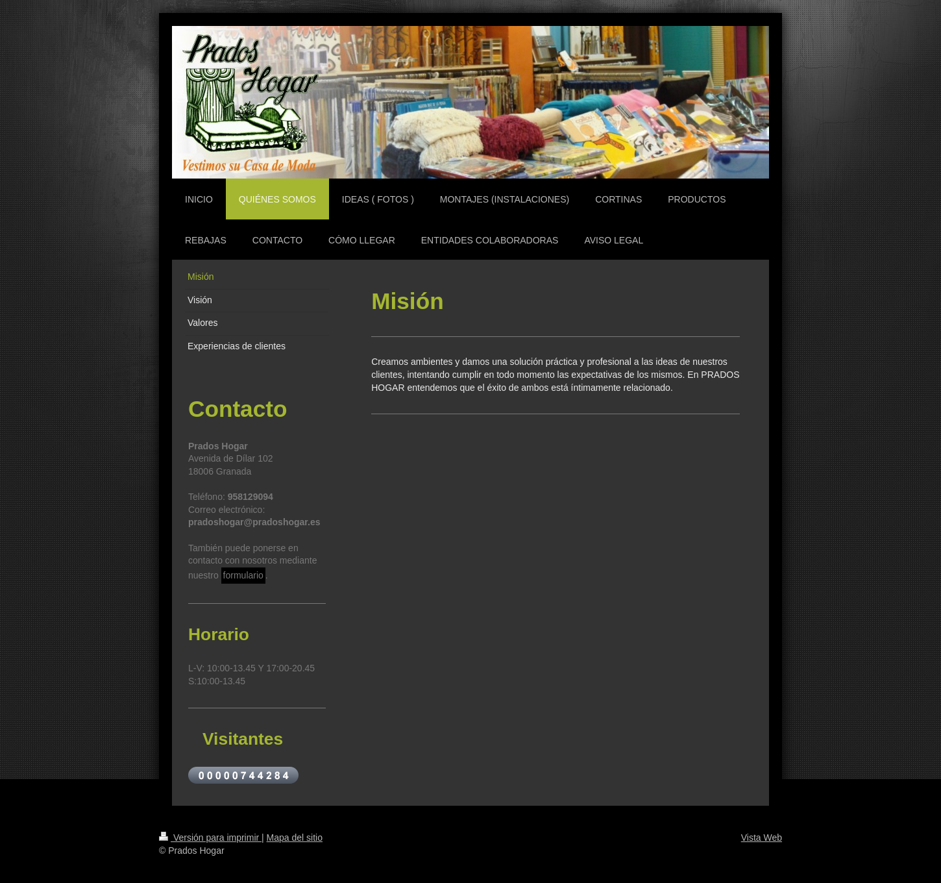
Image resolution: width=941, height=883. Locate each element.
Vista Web (761, 837)
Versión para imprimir (210, 837)
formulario (243, 575)
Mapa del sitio (295, 837)
